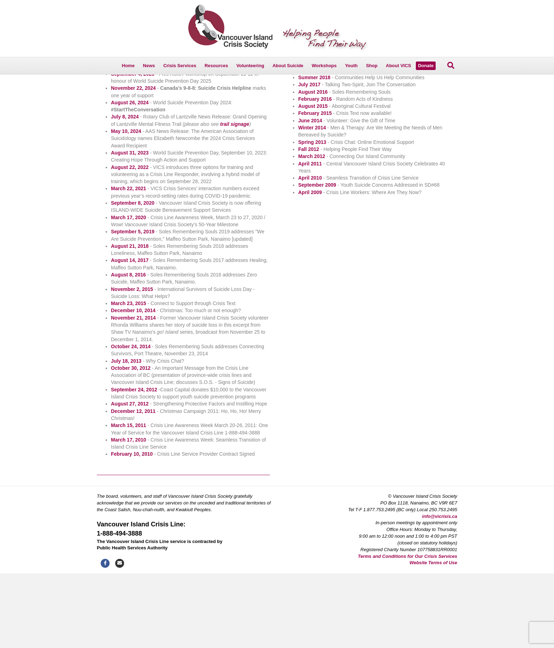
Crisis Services (179, 65)
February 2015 (315, 188)
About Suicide (287, 65)
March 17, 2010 (128, 514)
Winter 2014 (312, 202)
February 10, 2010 (132, 529)
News (149, 65)
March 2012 (311, 231)
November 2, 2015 (132, 364)
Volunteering (250, 65)
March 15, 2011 (128, 500)
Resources (216, 65)
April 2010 (310, 252)
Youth (351, 65)
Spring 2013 (312, 217)
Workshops (324, 65)
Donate (426, 65)
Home (128, 65)
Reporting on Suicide (122, 114)
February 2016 (315, 173)
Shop (372, 65)
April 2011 (310, 238)
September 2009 (317, 260)
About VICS (398, 65)
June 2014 (310, 195)
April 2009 (310, 267)
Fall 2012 (308, 224)
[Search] (450, 65)
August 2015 (313, 180)
